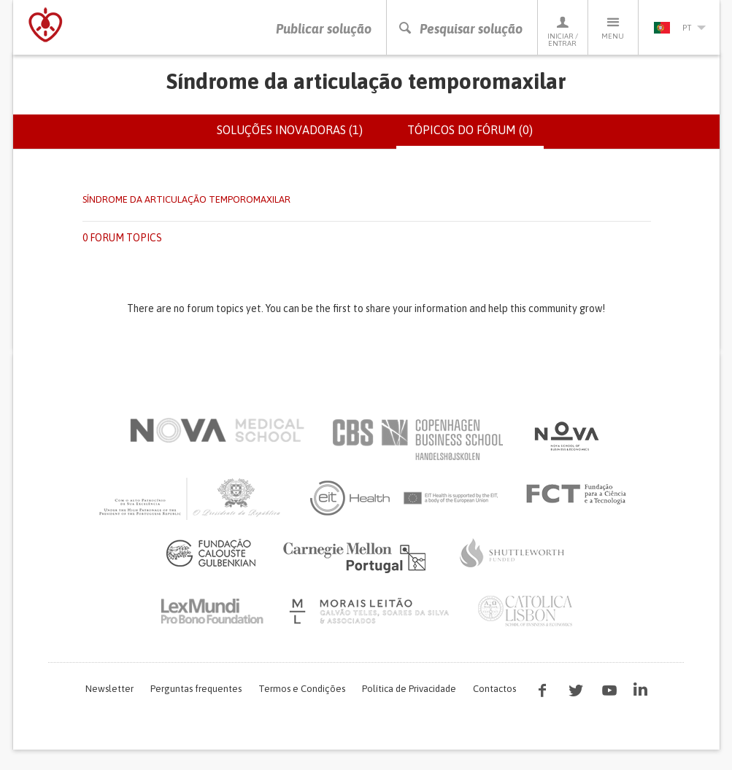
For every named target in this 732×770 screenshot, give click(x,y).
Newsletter (109, 688)
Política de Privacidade (409, 688)
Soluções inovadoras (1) (290, 129)
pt (679, 27)
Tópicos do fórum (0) (475, 135)
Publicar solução (323, 28)
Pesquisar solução (460, 28)
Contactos (494, 688)
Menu (613, 27)
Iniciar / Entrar (562, 31)
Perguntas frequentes (196, 688)
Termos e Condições (301, 688)
